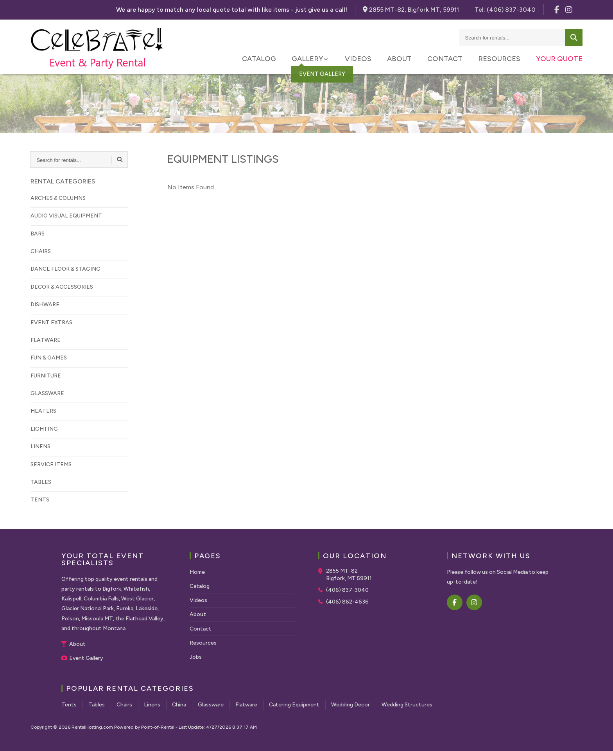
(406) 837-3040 (347, 590)
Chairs (124, 704)
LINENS (40, 446)
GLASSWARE (47, 393)
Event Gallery (82, 658)
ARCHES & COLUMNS (58, 198)
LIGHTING (44, 429)
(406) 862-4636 (347, 601)
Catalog (259, 58)
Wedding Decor (350, 704)
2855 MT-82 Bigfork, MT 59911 (349, 575)
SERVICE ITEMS (51, 464)
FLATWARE (45, 340)
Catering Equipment (294, 704)
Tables (96, 704)
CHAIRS (40, 251)
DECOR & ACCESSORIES (61, 287)
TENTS (39, 499)
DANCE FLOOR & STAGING (65, 269)
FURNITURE (45, 375)
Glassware (211, 704)
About (399, 58)
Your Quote (559, 58)
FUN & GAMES (48, 357)
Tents (69, 704)
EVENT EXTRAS (51, 322)
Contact (444, 58)
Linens (152, 704)
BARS (37, 233)
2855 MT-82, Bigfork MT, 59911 (411, 9)
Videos (358, 58)
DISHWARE (44, 304)
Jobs (196, 657)
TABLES (40, 482)
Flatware (246, 704)
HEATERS (43, 411)
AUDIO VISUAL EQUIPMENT (66, 215)
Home (197, 572)
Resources (499, 58)
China (179, 704)
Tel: (505, 9)
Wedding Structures (407, 704)
